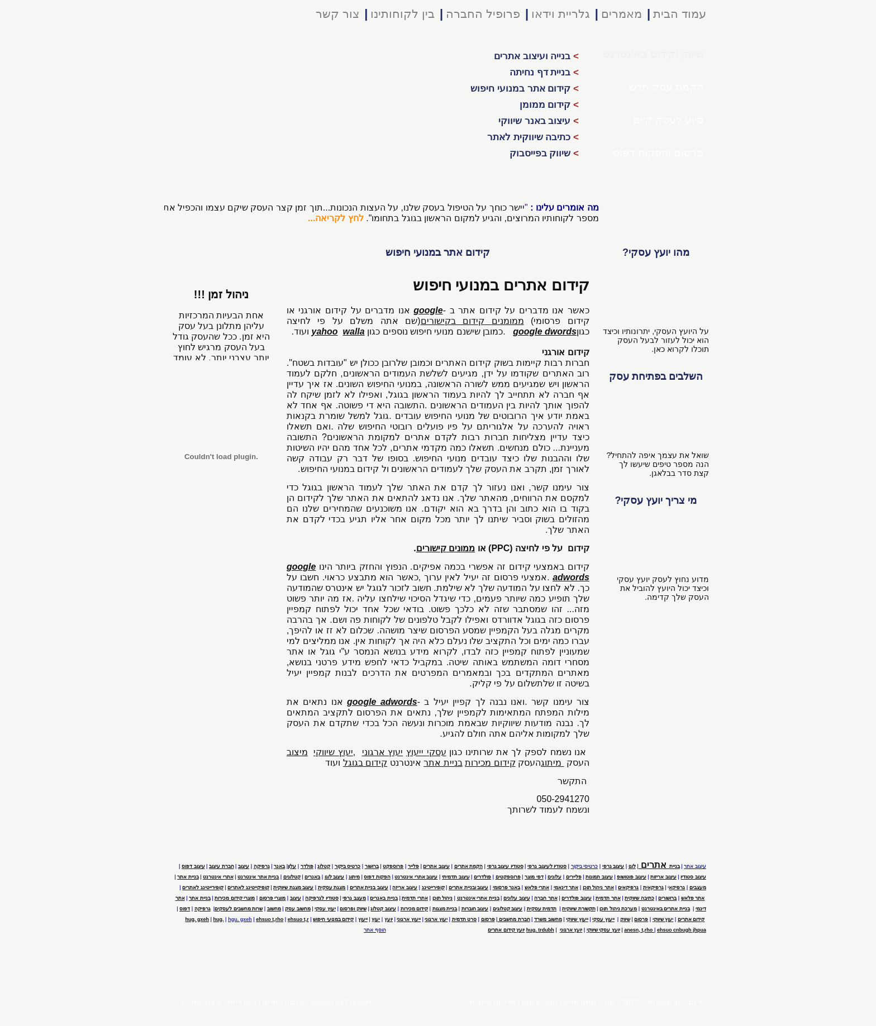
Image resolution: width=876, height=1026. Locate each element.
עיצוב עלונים (516, 898)
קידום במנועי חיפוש (333, 919)
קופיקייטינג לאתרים (248, 887)
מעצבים (697, 887)
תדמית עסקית (542, 909)
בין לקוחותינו (402, 13)
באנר (279, 866)
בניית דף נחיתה (544, 72)
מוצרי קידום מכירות (235, 898)
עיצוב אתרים (201, 1002)
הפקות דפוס (377, 877)
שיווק (625, 919)
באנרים (312, 877)
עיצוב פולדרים (576, 898)
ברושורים (667, 898)
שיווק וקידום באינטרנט (653, 54)
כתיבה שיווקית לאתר (533, 137)
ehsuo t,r (298, 919)
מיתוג (354, 877)
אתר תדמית (608, 898)
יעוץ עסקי (325, 909)
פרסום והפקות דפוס (658, 153)
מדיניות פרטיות (493, 1002)
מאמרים (621, 13)
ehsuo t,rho (269, 919)
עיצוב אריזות (663, 877)
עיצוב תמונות (599, 877)
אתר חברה (546, 898)
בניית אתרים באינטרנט (665, 909)
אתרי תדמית (415, 898)
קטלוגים (292, 877)
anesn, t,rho (639, 930)
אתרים (659, 865)
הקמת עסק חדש (666, 87)
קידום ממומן (549, 104)
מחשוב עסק (298, 909)
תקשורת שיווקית (579, 909)
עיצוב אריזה (404, 887)
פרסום (641, 919)
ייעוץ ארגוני (409, 919)
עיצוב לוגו (335, 877)
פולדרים (482, 877)
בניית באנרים (384, 898)
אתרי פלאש (537, 887)
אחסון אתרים (283, 1002)
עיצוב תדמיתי (456, 877)
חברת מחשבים (514, 919)
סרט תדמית (464, 919)
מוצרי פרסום (272, 898)
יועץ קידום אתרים (506, 930)
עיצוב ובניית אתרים (468, 887)
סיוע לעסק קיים (668, 120)
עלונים (554, 877)
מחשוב (274, 909)
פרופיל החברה (483, 13)
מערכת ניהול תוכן (618, 909)
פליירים (574, 877)
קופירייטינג (433, 887)
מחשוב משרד (548, 919)
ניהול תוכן (442, 898)
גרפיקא (677, 887)
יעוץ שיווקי (663, 919)
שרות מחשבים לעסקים (239, 909)
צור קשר (337, 13)
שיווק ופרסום (353, 909)
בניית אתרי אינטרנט (478, 898)
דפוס (184, 909)
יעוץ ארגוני (436, 919)
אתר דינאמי (566, 887)
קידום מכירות (415, 909)
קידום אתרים (691, 919)
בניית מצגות (445, 909)
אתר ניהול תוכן (598, 887)
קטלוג (323, 866)
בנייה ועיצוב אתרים (536, 56)
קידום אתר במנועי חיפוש (524, 88)
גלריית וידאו (560, 13)
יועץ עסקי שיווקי (603, 930)
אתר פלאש (693, 898)
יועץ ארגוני (571, 930)
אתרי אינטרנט (218, 877)
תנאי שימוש (540, 1002)
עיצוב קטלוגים (508, 909)
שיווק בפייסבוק (544, 153)
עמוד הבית (679, 13)
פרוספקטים (508, 877)
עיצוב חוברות (475, 909)
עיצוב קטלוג (383, 909)
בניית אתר (188, 877)
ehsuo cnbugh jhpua (681, 930)
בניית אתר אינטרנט (258, 877)
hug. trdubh (540, 930)
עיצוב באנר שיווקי (538, 121)
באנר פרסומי (507, 887)
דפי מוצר (534, 877)
